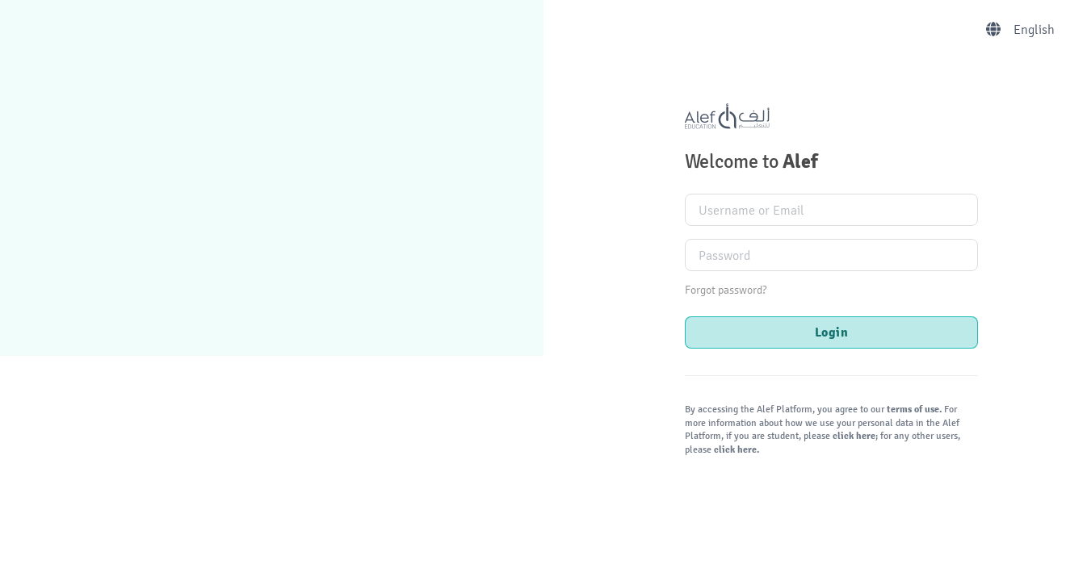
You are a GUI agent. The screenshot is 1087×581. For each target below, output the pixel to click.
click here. (735, 450)
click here (852, 436)
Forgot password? (725, 290)
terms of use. (914, 409)
